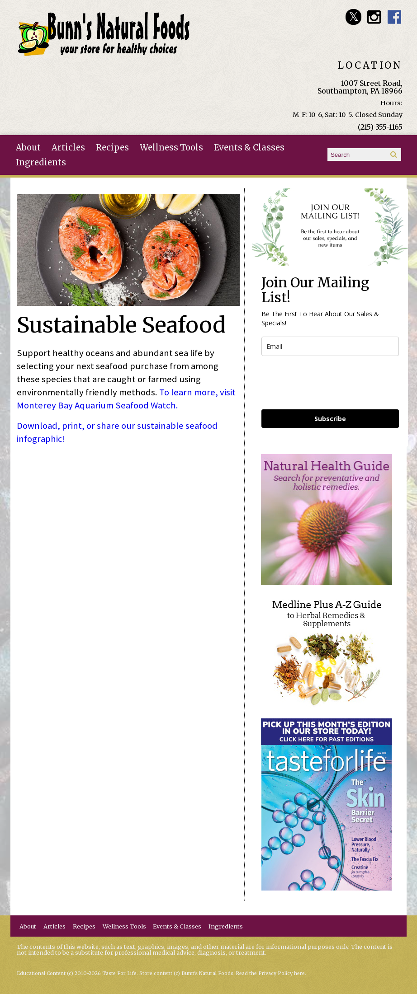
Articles (68, 147)
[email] (330, 346)
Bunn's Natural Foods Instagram (374, 17)
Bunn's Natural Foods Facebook (395, 17)
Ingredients (41, 162)
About (28, 147)
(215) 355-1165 (380, 126)
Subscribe (330, 418)
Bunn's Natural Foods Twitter (353, 17)
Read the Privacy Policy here (270, 973)
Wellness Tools (171, 147)
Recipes (112, 147)
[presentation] (330, 382)
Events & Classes (249, 147)
